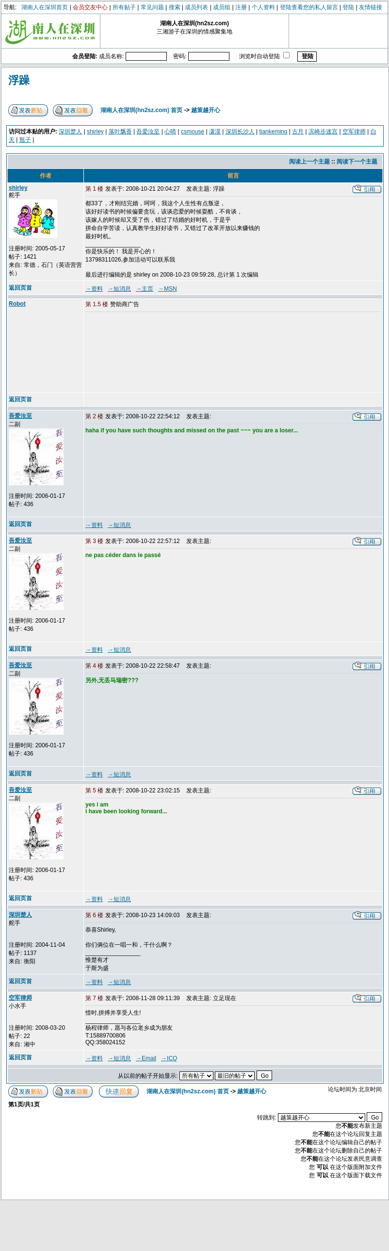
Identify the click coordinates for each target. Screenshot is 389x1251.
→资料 (94, 288)
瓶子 (25, 139)
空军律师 (354, 131)
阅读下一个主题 (357, 161)
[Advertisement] (134, 352)
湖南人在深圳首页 (44, 7)
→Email (146, 1058)
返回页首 (20, 287)
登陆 (348, 7)
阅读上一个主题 (309, 161)
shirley (95, 131)
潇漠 (215, 131)
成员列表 (196, 7)
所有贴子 (124, 7)
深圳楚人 (70, 131)
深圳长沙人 (240, 131)
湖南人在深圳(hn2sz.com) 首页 (141, 110)
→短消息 (119, 288)
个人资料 (263, 7)
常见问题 (152, 7)
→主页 (144, 288)
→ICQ (169, 1058)
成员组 (221, 7)
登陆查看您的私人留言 (309, 7)
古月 (298, 131)
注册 (241, 7)
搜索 (174, 7)
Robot (17, 303)
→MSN (167, 288)
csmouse (192, 131)
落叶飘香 (120, 131)
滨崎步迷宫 (323, 131)
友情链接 (370, 7)
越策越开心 (205, 110)
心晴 (170, 131)
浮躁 (19, 80)
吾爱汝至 (148, 131)
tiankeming (273, 131)
